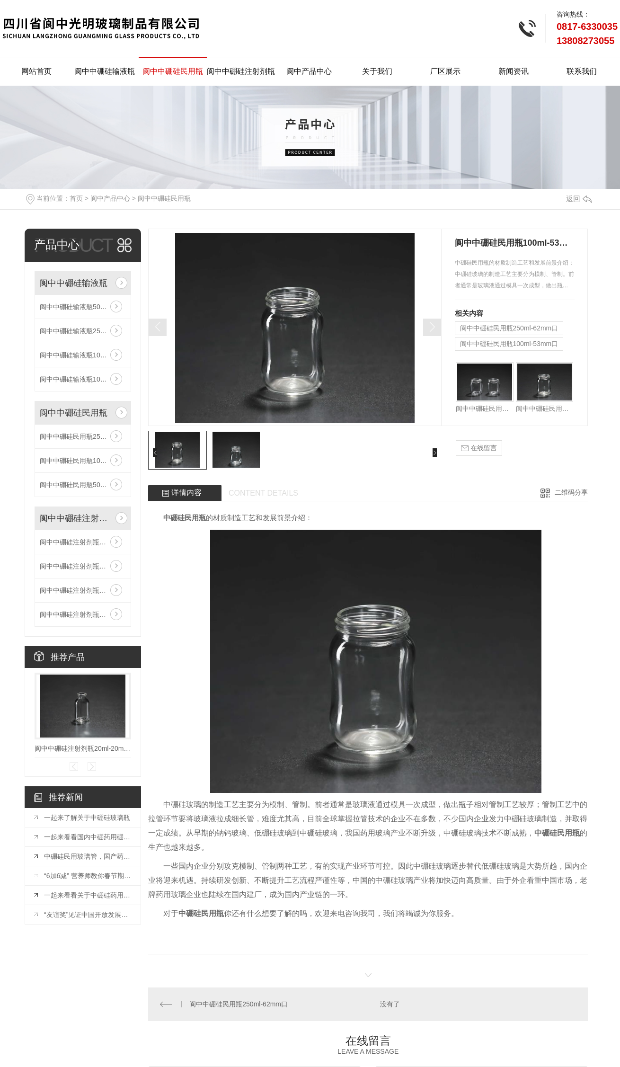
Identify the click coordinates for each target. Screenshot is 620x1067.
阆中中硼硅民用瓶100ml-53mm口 (83, 460)
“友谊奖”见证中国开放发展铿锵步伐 (87, 914)
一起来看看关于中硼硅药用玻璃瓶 (87, 895)
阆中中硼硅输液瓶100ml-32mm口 (83, 379)
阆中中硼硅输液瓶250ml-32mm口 (83, 331)
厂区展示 (445, 71)
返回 (579, 199)
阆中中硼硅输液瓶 (104, 71)
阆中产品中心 (309, 71)
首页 (76, 198)
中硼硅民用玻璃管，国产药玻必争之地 (87, 856)
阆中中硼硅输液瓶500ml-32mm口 (83, 307)
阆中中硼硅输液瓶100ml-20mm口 (83, 355)
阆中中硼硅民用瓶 (172, 71)
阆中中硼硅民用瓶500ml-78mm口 (83, 485)
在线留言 (479, 448)
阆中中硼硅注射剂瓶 (241, 71)
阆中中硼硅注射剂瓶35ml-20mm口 (83, 614)
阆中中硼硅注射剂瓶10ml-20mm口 (83, 566)
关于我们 (377, 71)
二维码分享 (571, 492)
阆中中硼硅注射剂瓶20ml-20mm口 (83, 542)
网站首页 (36, 71)
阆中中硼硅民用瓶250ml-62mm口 (83, 436)
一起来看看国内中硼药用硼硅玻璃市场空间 (87, 837)
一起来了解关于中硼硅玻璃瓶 (87, 817)
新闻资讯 (513, 71)
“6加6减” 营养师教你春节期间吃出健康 (87, 876)
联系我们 (582, 71)
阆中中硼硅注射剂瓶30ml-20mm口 (83, 590)
